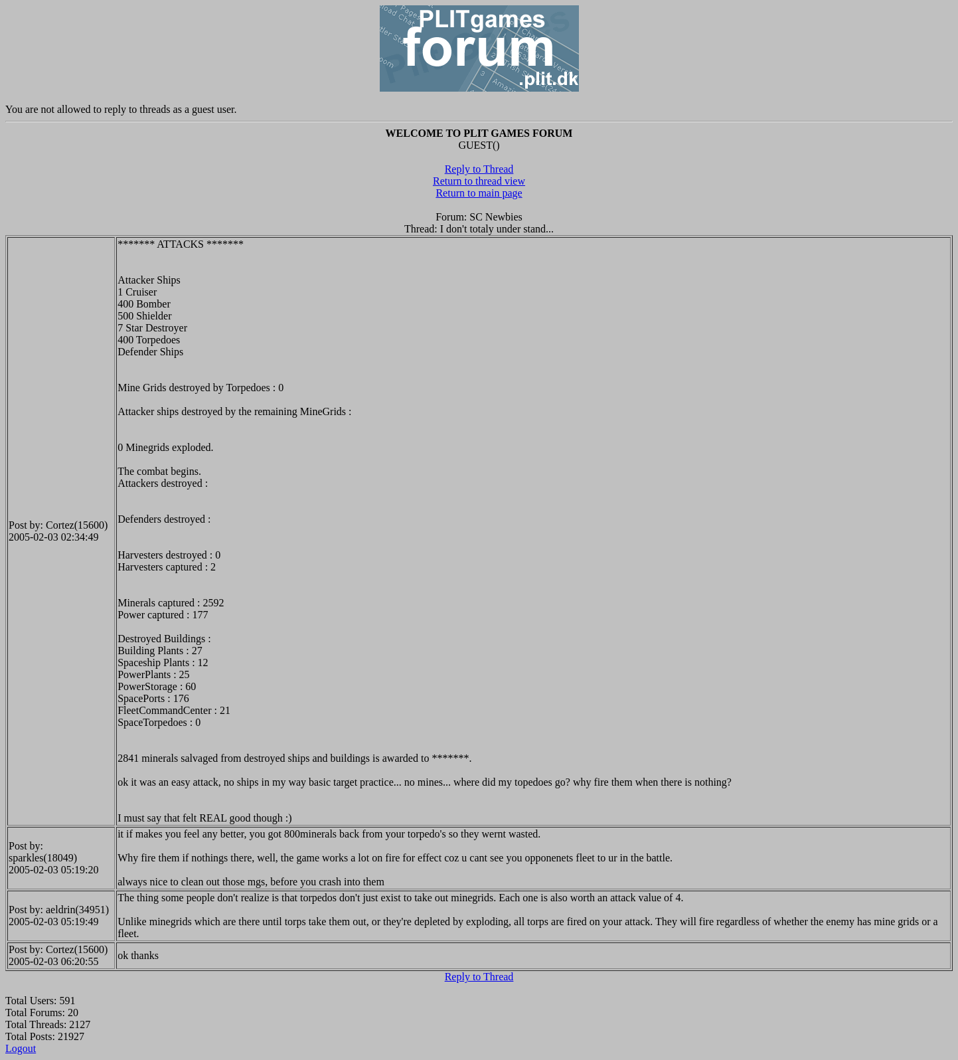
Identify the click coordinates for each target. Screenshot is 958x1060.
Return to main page (479, 193)
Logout (20, 1048)
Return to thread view (479, 181)
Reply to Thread (479, 169)
